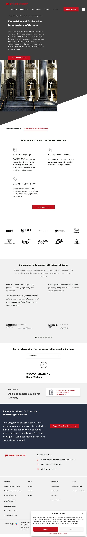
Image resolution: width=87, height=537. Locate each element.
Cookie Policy (53, 533)
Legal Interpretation (10, 512)
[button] (83, 514)
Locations (24, 9)
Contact (55, 9)
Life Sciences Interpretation (12, 497)
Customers (54, 502)
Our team (30, 497)
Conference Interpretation (12, 492)
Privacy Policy (62, 533)
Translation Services (10, 521)
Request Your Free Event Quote (64, 432)
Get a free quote (19, 58)
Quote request (71, 9)
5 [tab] (46, 344)
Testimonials (54, 497)
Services (14, 9)
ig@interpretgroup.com (48, 475)
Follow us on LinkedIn (78, 497)
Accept (45, 529)
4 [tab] (43, 344)
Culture (30, 502)
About (46, 9)
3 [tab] (41, 344)
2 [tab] (38, 344)
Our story (30, 492)
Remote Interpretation (11, 517)
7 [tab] (51, 344)
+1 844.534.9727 (56, 470)
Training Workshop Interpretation (9, 507)
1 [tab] (36, 344)
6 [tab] (49, 344)
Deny (71, 529)
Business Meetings (10, 502)
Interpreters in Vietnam (12, 128)
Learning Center (55, 506)
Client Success (36, 9)
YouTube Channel (77, 492)
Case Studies (55, 492)
